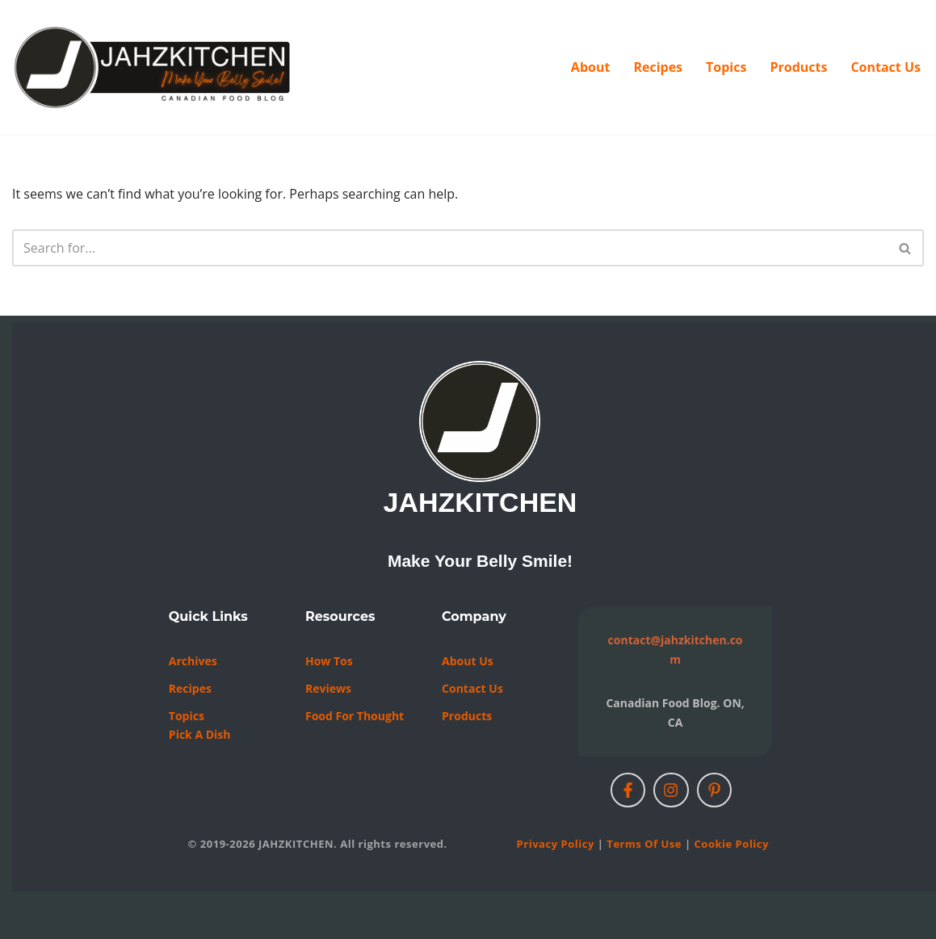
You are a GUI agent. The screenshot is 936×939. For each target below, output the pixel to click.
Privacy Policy (555, 843)
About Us (467, 661)
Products (798, 67)
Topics (726, 67)
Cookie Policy (732, 843)
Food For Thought (354, 715)
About (591, 67)
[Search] (450, 247)
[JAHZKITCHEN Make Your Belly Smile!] (153, 67)
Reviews (328, 688)
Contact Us (885, 67)
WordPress (163, 918)
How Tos (329, 661)
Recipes (657, 67)
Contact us (472, 688)
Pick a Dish (200, 734)
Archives (193, 661)
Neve (27, 918)
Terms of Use (644, 843)
